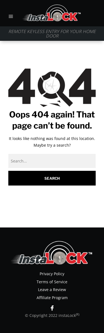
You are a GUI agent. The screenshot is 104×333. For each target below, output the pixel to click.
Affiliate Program (52, 297)
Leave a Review (52, 289)
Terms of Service (52, 281)
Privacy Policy (52, 273)
